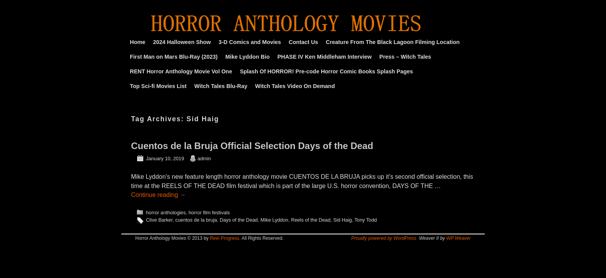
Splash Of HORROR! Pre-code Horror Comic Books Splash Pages (326, 71)
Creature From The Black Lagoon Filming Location (393, 42)
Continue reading (158, 195)
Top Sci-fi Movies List (158, 86)
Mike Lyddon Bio (247, 57)
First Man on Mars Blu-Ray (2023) (174, 57)
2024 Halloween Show (182, 42)
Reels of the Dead (310, 220)
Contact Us (303, 42)
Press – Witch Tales (405, 57)
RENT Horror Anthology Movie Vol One (181, 71)
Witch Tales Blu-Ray (220, 86)
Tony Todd (365, 220)
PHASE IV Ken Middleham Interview (324, 57)
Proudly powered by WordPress (384, 238)
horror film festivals (209, 212)
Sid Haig (342, 220)
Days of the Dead (239, 220)
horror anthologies (166, 212)
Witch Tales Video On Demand (295, 86)
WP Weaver (458, 238)
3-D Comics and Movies (250, 42)
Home (137, 42)
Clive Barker (159, 220)
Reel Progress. (225, 238)
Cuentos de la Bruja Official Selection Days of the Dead (252, 146)
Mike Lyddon (274, 220)
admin (204, 158)
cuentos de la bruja (196, 220)
